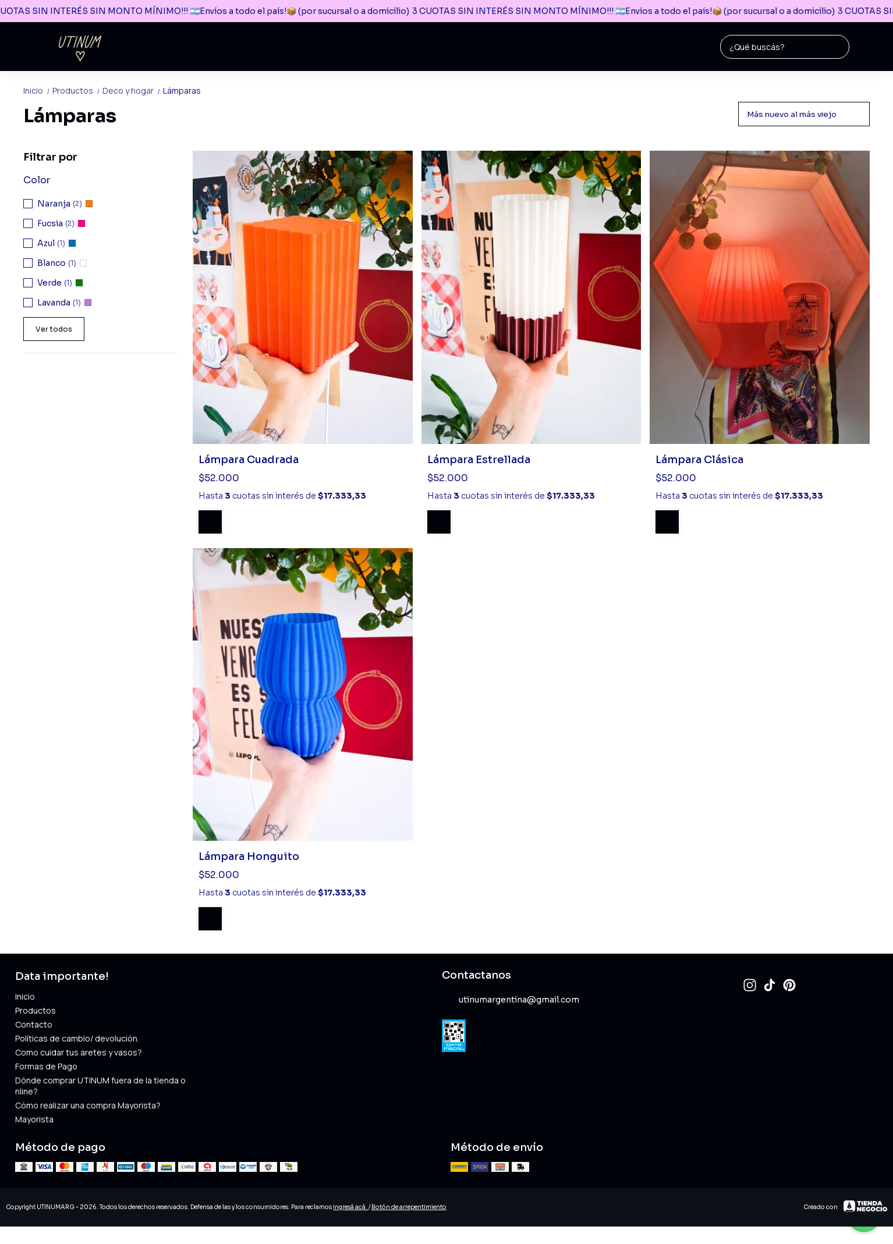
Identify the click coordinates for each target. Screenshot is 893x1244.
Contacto (33, 1024)
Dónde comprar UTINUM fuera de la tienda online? (100, 1086)
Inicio (37, 90)
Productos (77, 90)
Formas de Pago (46, 1066)
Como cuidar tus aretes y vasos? (78, 1052)
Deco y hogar (132, 90)
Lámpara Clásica (699, 459)
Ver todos (54, 329)
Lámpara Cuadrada (249, 459)
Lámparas (182, 90)
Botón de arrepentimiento (409, 1207)
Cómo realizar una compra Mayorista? (88, 1105)
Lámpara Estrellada (478, 459)
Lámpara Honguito (249, 856)
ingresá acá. (350, 1207)
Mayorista (34, 1119)
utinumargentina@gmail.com (510, 1000)
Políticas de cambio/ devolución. (77, 1038)
